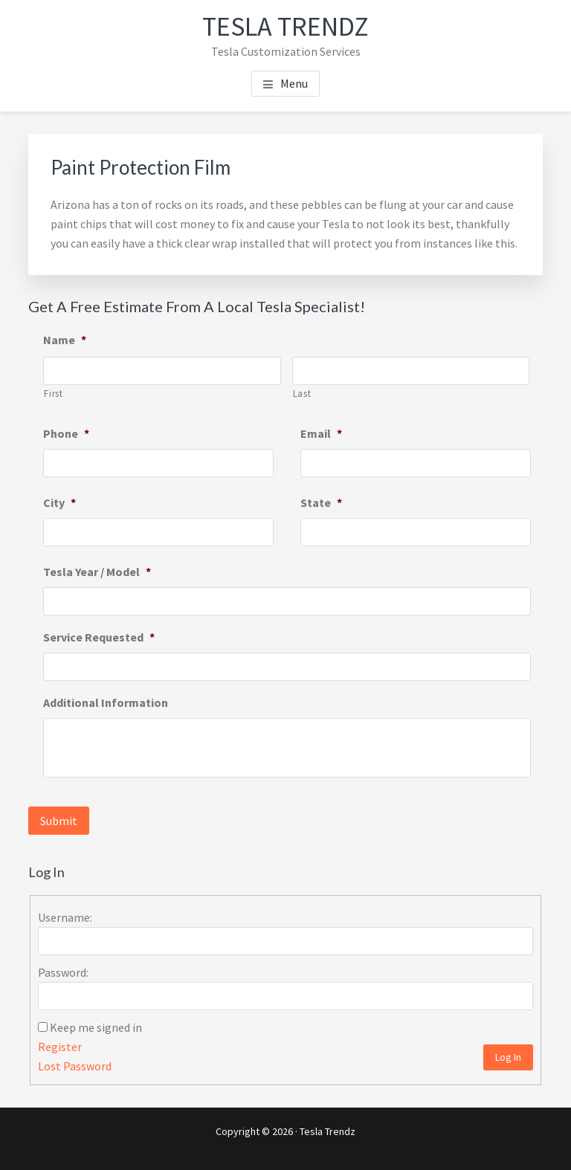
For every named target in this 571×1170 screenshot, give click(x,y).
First (53, 393)
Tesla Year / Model (97, 571)
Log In (508, 1057)
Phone (66, 433)
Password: (63, 972)
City (59, 502)
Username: (65, 917)
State (321, 502)
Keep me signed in (96, 1027)
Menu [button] (294, 83)
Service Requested (99, 637)
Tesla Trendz (285, 26)
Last (302, 393)
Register (60, 1046)
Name (64, 339)
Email (321, 433)
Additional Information (105, 702)
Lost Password (75, 1066)
